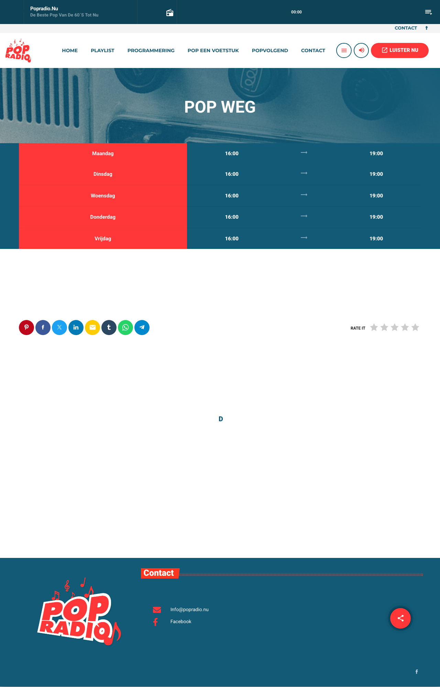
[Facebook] (426, 28)
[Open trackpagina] (169, 12)
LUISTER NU (399, 50)
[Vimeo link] (18, 50)
